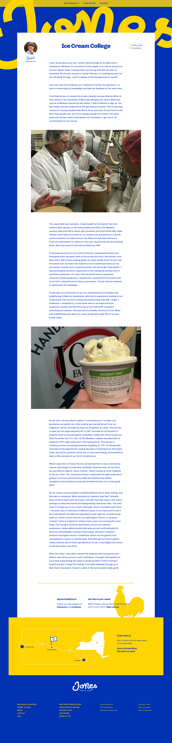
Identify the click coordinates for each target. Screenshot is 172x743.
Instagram (62, 607)
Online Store (65, 710)
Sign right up (113, 607)
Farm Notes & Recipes (69, 707)
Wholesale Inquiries (27, 704)
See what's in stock (126, 651)
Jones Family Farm (85, 686)
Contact (21, 713)
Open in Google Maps (127, 648)
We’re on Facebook (145, 710)
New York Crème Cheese (70, 704)
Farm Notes (136, 48)
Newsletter (65, 716)
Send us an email (144, 707)
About (20, 710)
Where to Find (23, 707)
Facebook (76, 607)
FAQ (19, 716)
